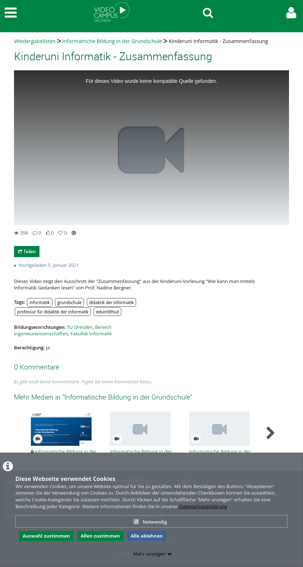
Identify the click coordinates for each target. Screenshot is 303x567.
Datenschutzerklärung (203, 506)
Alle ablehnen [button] (147, 536)
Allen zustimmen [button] (100, 536)
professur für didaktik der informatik (53, 312)
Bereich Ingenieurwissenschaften (62, 330)
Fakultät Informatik (91, 333)
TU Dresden (79, 327)
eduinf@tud (107, 312)
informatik (39, 302)
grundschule (69, 302)
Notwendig (150, 522)
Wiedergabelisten (35, 41)
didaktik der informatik (111, 302)
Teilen (27, 251)
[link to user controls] (291, 13)
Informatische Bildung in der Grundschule (112, 41)
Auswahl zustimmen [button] (46, 536)
